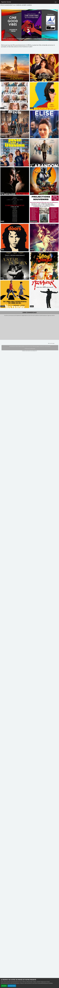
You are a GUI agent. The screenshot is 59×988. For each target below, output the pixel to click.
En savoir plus (11, 985)
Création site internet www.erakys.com (29, 350)
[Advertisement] (29, 327)
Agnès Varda (6, 2)
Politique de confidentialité (30, 348)
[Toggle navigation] (55, 2)
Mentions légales (36, 346)
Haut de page (51, 343)
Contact (41, 346)
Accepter (4, 985)
